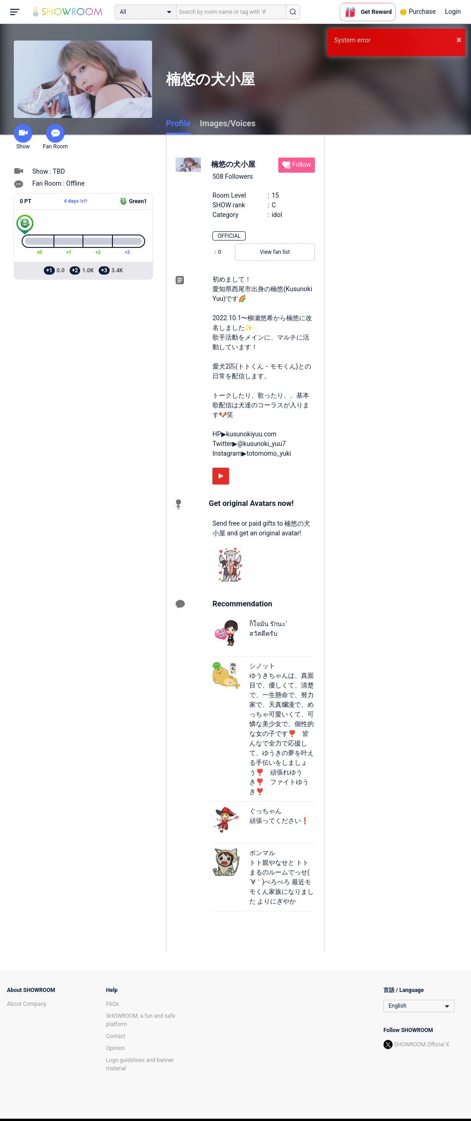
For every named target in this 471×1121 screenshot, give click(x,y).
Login (453, 11)
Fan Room (55, 137)
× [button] (458, 39)
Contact (115, 1036)
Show (23, 137)
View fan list (275, 252)
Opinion (115, 1048)
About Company (27, 1004)
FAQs (112, 1004)
